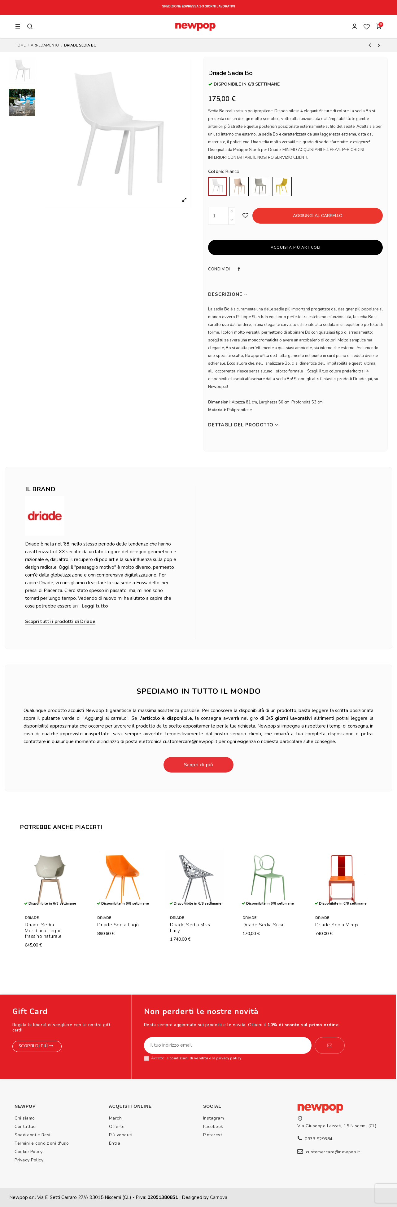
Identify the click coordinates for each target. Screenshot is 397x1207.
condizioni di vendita (188, 1058)
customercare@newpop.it (333, 1152)
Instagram (213, 1118)
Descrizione (227, 294)
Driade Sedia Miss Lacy (190, 928)
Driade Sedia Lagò (118, 925)
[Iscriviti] (330, 1045)
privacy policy (228, 1058)
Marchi (116, 1118)
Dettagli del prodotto (243, 425)
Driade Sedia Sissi (262, 925)
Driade (32, 917)
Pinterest (212, 1135)
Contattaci (26, 1126)
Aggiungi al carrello (317, 216)
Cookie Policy (29, 1152)
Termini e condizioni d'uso (42, 1143)
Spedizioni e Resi (32, 1135)
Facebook (213, 1126)
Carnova (218, 1197)
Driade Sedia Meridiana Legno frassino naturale (43, 931)
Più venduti (121, 1135)
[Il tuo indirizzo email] (228, 1045)
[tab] (295, 294)
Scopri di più (198, 765)
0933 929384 (319, 1139)
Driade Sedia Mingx (337, 925)
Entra (114, 1143)
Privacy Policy (29, 1160)
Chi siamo (25, 1118)
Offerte (117, 1126)
